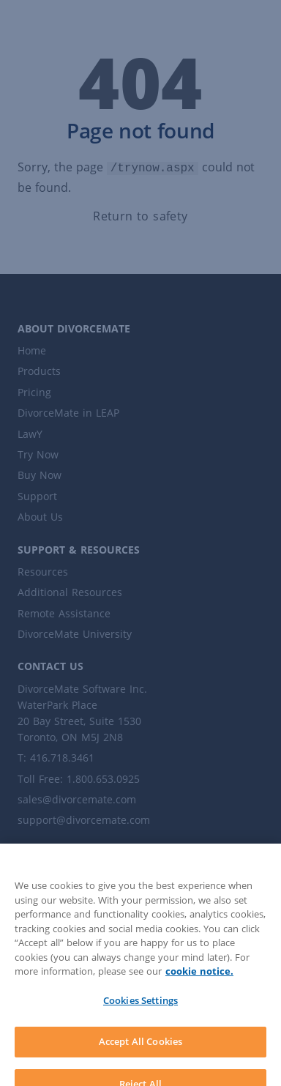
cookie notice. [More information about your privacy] (199, 979)
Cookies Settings (140, 1009)
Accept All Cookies (140, 1050)
